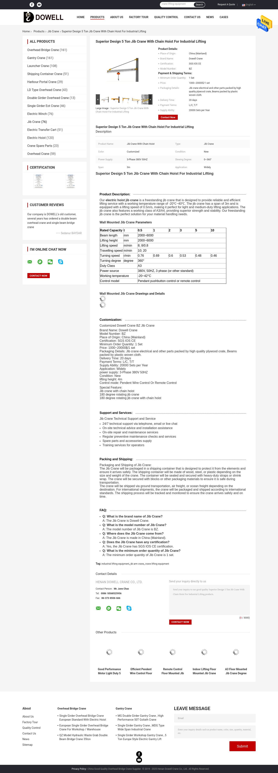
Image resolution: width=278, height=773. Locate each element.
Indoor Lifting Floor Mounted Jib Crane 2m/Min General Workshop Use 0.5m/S (204, 671)
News (210, 17)
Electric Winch (37, 114)
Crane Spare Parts (39, 146)
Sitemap (28, 744)
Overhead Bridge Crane (43, 50)
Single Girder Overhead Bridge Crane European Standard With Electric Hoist (82, 717)
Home (81, 17)
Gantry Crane (36, 58)
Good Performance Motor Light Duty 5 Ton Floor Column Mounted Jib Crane (109, 671)
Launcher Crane (38, 66)
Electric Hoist (36, 138)
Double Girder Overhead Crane (48, 98)
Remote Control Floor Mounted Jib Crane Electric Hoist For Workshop (173, 671)
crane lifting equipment (157, 563)
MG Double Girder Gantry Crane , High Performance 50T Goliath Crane (141, 717)
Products (97, 17)
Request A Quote (226, 4)
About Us (116, 17)
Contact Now (168, 117)
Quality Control (166, 17)
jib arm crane (137, 563)
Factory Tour (138, 17)
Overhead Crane (38, 154)
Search (199, 4)
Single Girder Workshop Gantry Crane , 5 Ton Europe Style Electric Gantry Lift (142, 737)
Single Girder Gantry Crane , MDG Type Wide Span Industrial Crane (141, 727)
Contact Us (192, 17)
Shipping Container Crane (44, 74)
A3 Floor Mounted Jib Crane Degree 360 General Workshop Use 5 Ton (236, 671)
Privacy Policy (79, 769)
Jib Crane (53, 31)
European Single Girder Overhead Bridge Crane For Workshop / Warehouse (83, 727)
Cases (224, 17)
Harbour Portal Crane (42, 82)
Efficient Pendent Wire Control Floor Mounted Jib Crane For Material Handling (141, 671)
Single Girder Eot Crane (43, 106)
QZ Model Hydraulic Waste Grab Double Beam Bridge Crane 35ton (83, 737)
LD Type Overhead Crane (44, 90)
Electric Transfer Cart (42, 130)
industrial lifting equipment (115, 563)
